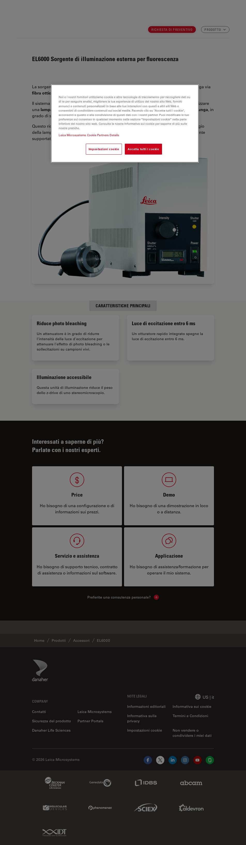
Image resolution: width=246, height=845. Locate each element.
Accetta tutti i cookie (143, 149)
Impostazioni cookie (104, 149)
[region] (124, 123)
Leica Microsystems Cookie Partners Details (89, 135)
